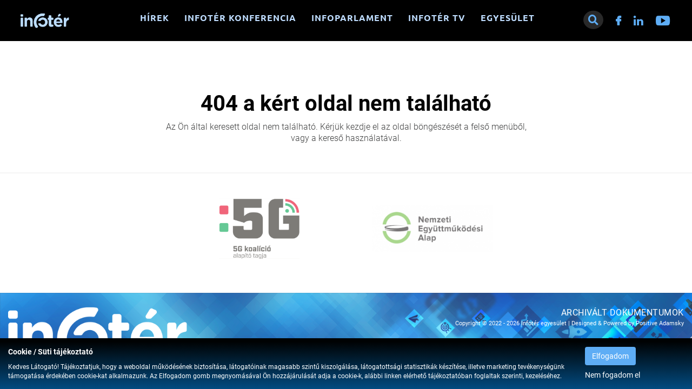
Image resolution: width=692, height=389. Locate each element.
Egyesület (508, 18)
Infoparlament (352, 18)
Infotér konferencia (240, 18)
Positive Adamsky (660, 323)
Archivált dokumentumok (622, 312)
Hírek (154, 18)
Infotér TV (436, 18)
